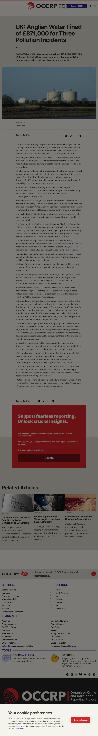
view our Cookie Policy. (16, 728)
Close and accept (81, 720)
